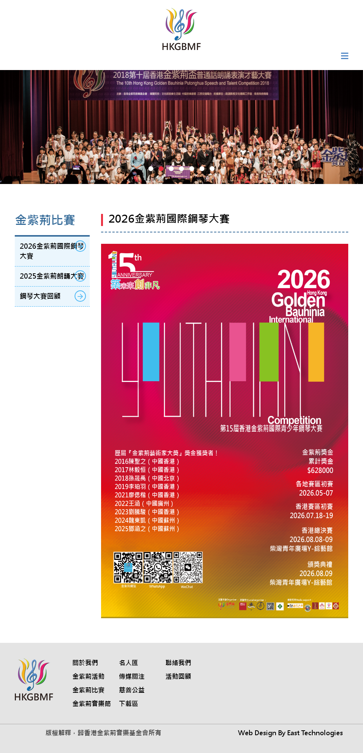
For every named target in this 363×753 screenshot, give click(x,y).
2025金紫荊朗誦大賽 (52, 276)
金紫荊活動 (88, 676)
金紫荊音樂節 (91, 704)
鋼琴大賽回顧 (40, 296)
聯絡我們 (178, 663)
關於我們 (85, 663)
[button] (151, 168)
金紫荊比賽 (88, 690)
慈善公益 (132, 690)
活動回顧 (178, 676)
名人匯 (128, 663)
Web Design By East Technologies (290, 733)
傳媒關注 (132, 676)
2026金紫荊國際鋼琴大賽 (52, 251)
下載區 (128, 704)
